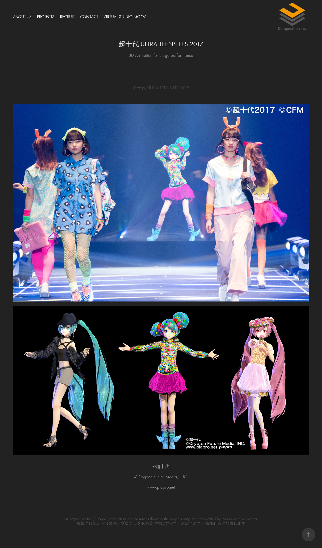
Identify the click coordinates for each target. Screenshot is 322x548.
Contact (89, 16)
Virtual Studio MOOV (125, 16)
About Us (22, 16)
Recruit (67, 16)
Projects (45, 16)
